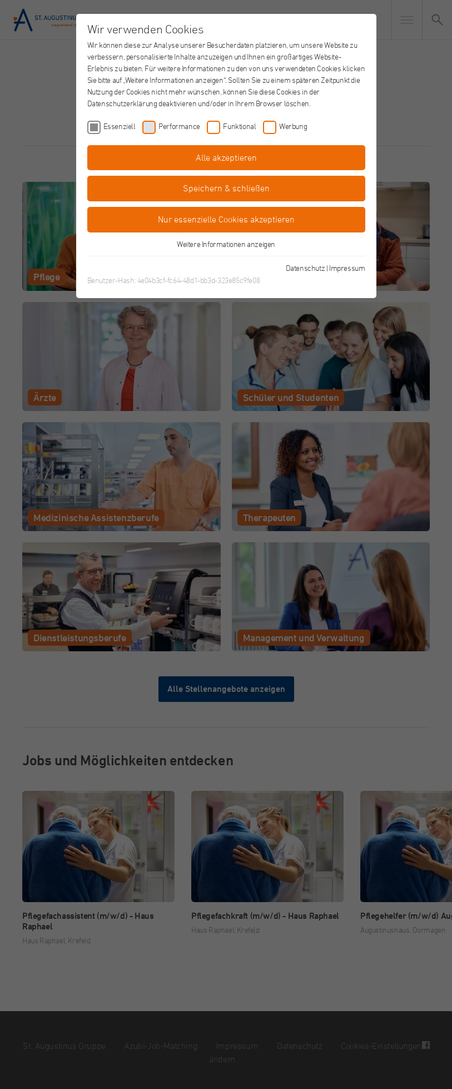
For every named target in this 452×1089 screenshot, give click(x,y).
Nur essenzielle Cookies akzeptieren (226, 219)
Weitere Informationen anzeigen (226, 244)
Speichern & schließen (226, 188)
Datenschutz (305, 268)
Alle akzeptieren (226, 157)
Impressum (347, 268)
